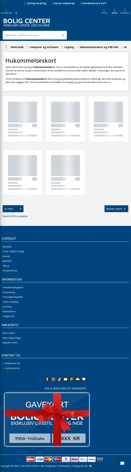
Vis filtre (13, 209)
